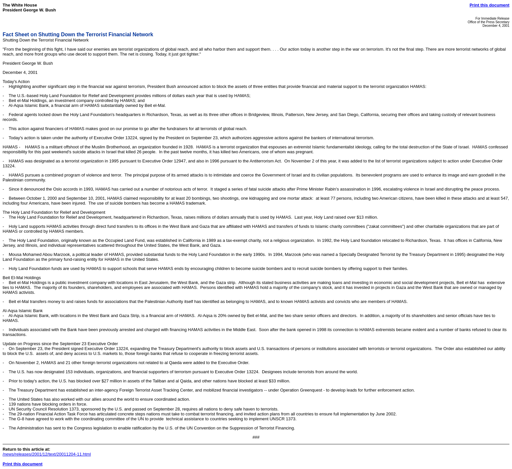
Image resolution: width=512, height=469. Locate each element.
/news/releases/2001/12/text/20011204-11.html (47, 454)
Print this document (489, 5)
